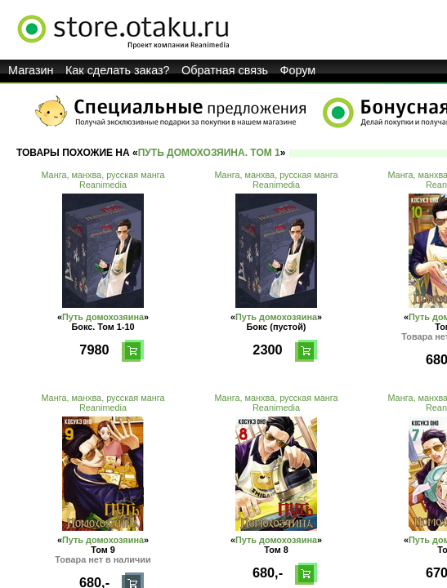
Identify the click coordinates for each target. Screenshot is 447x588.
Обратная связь (224, 70)
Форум (298, 70)
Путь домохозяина (103, 317)
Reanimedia (103, 184)
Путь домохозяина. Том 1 (209, 152)
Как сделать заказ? (117, 70)
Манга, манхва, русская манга (102, 175)
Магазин (31, 70)
